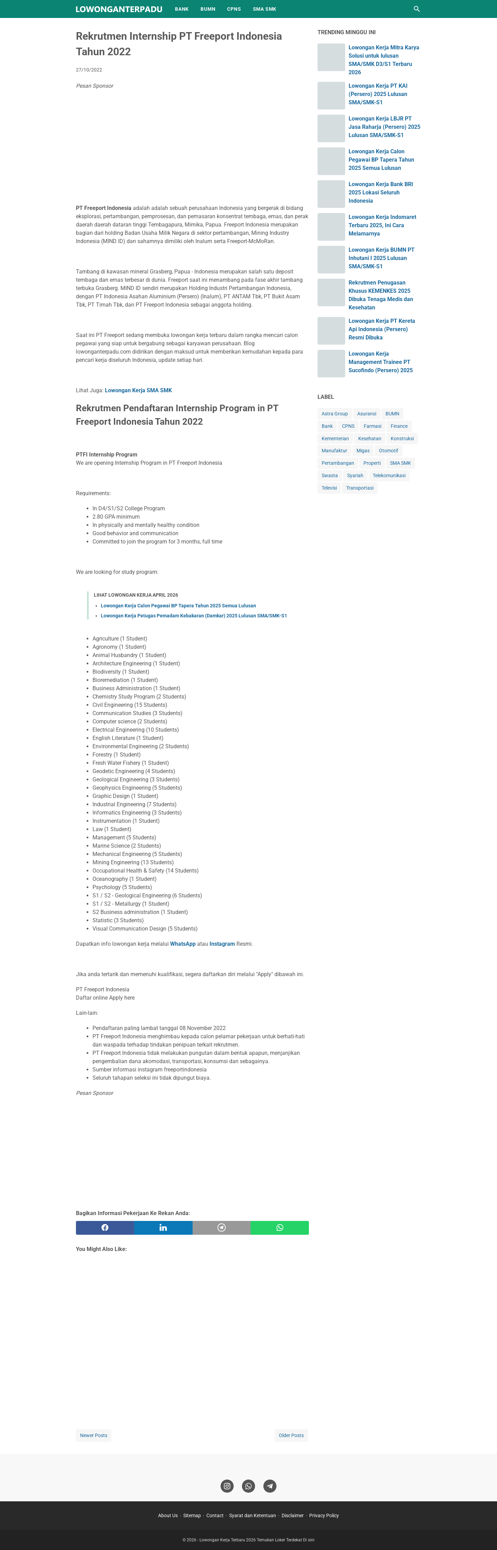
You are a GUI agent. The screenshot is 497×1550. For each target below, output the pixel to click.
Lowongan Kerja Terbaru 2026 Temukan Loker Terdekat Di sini (256, 1540)
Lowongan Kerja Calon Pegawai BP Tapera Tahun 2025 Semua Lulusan (178, 605)
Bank (327, 426)
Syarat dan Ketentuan (252, 1515)
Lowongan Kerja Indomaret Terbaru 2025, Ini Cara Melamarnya (382, 225)
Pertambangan (338, 463)
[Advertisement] (192, 148)
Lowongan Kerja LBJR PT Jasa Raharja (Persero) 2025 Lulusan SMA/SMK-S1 (384, 126)
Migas (363, 450)
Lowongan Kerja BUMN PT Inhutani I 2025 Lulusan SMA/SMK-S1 (382, 258)
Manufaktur (334, 450)
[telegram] (222, 1228)
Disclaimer (293, 1515)
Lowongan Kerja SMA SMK (138, 390)
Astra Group (335, 413)
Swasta (330, 475)
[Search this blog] (417, 9)
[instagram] (227, 1486)
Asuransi (366, 413)
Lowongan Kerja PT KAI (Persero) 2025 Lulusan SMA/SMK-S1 (378, 94)
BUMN (208, 9)
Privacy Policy (324, 1515)
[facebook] (105, 1228)
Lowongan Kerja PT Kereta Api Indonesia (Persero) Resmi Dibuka (382, 329)
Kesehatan (369, 438)
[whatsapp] (280, 1228)
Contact (215, 1515)
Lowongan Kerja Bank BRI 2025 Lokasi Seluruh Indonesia (381, 192)
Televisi (329, 488)
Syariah (355, 475)
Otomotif (388, 450)
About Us (168, 1515)
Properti (372, 463)
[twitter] (163, 1228)
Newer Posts (93, 1435)
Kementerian (335, 438)
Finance (399, 426)
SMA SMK (265, 9)
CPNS (234, 9)
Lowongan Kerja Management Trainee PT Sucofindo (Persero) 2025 (381, 362)
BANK (182, 9)
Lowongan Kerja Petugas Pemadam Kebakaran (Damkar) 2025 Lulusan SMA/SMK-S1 (194, 615)
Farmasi (372, 426)
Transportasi (359, 488)
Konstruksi (402, 438)
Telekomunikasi (389, 475)
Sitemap (192, 1515)
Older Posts (291, 1435)
